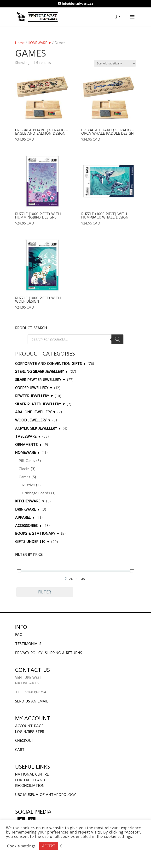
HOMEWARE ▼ (39, 43)
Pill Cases (27, 461)
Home (20, 43)
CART (20, 750)
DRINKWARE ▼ (27, 509)
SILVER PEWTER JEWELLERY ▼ (40, 380)
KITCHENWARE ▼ (30, 501)
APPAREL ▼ (25, 517)
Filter (44, 592)
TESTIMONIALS (28, 644)
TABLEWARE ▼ (28, 436)
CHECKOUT (24, 740)
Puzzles (28, 485)
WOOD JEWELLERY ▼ (33, 420)
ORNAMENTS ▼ (28, 445)
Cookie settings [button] (21, 846)
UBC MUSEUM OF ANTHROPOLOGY (45, 795)
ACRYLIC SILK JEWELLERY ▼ (38, 428)
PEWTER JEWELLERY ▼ (34, 396)
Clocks (24, 469)
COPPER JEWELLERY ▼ (34, 388)
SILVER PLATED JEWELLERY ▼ (40, 404)
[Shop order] (115, 63)
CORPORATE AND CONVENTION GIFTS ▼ (50, 364)
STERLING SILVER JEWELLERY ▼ (41, 371)
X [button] (60, 846)
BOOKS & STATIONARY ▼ (37, 533)
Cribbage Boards (36, 493)
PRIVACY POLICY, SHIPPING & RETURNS (48, 653)
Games (24, 477)
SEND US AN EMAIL (31, 701)
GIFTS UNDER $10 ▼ (32, 542)
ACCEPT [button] (48, 846)
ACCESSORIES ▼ (28, 525)
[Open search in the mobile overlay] (75, 339)
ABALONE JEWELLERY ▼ (35, 412)
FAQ (19, 635)
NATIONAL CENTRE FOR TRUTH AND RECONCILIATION (32, 780)
